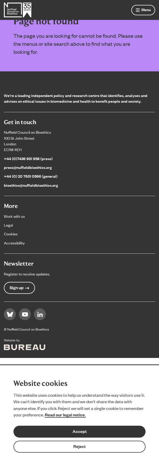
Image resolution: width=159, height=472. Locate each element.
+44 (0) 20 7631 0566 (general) (30, 176)
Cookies (11, 233)
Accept (80, 431)
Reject (79, 446)
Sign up (19, 287)
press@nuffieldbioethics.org (28, 167)
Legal (8, 225)
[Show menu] (143, 10)
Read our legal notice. (65, 415)
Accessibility (14, 242)
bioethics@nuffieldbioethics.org (31, 185)
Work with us (14, 216)
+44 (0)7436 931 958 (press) (28, 158)
